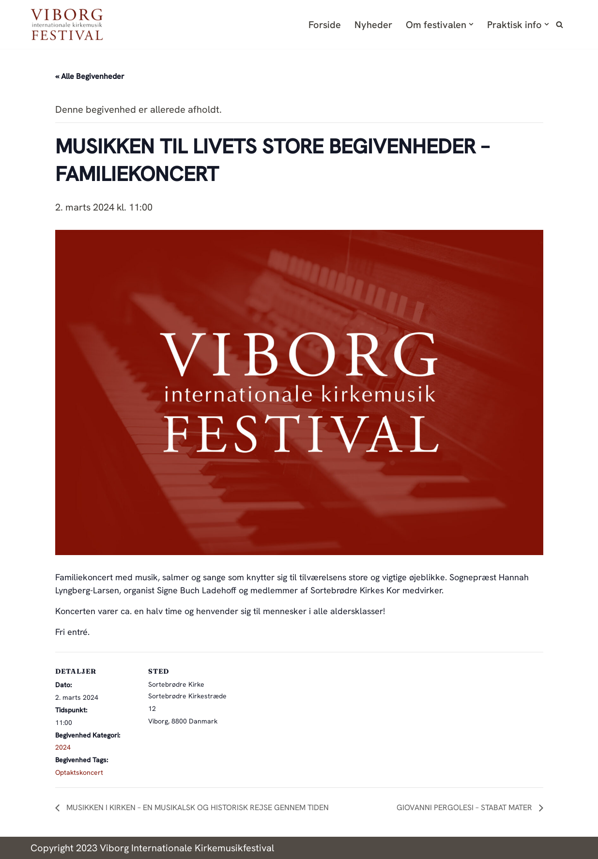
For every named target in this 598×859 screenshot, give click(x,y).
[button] (471, 24)
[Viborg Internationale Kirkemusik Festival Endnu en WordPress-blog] (67, 24)
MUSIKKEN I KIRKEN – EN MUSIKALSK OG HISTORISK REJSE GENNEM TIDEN (196, 807)
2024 (63, 747)
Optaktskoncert (79, 772)
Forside (324, 24)
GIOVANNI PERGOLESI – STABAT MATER (465, 807)
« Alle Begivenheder (89, 76)
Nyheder (373, 24)
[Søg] (559, 24)
